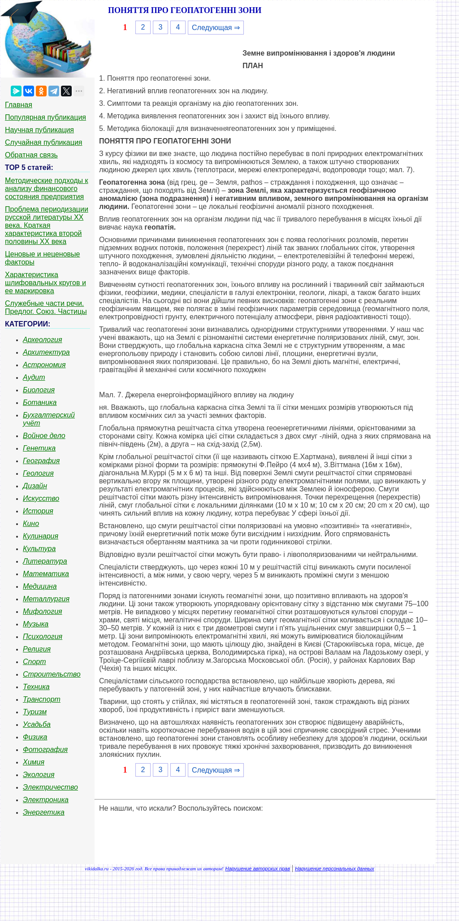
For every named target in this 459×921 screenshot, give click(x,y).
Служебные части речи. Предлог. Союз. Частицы (46, 307)
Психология (42, 636)
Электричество (50, 787)
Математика (46, 574)
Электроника (46, 800)
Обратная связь (31, 155)
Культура (39, 548)
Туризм (35, 712)
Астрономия (44, 365)
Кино (31, 523)
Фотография (45, 749)
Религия (37, 649)
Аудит (34, 377)
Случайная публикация (43, 142)
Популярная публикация (45, 117)
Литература (45, 561)
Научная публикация (39, 130)
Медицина (40, 586)
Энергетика (44, 812)
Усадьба (37, 724)
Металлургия (46, 599)
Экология (38, 774)
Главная (18, 105)
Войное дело (44, 435)
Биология (39, 390)
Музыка (35, 624)
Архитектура (46, 352)
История (38, 511)
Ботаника (40, 402)
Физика (35, 737)
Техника (36, 687)
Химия (33, 762)
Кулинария (40, 536)
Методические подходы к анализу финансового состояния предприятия (46, 188)
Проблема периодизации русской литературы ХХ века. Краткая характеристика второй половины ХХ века (46, 225)
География (41, 461)
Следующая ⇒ (216, 27)
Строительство (52, 674)
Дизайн (35, 486)
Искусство (41, 498)
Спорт (34, 661)
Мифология (42, 611)
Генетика (39, 448)
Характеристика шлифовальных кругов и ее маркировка (45, 283)
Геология (38, 473)
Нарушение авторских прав (257, 868)
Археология (42, 339)
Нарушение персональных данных (334, 868)
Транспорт (42, 699)
